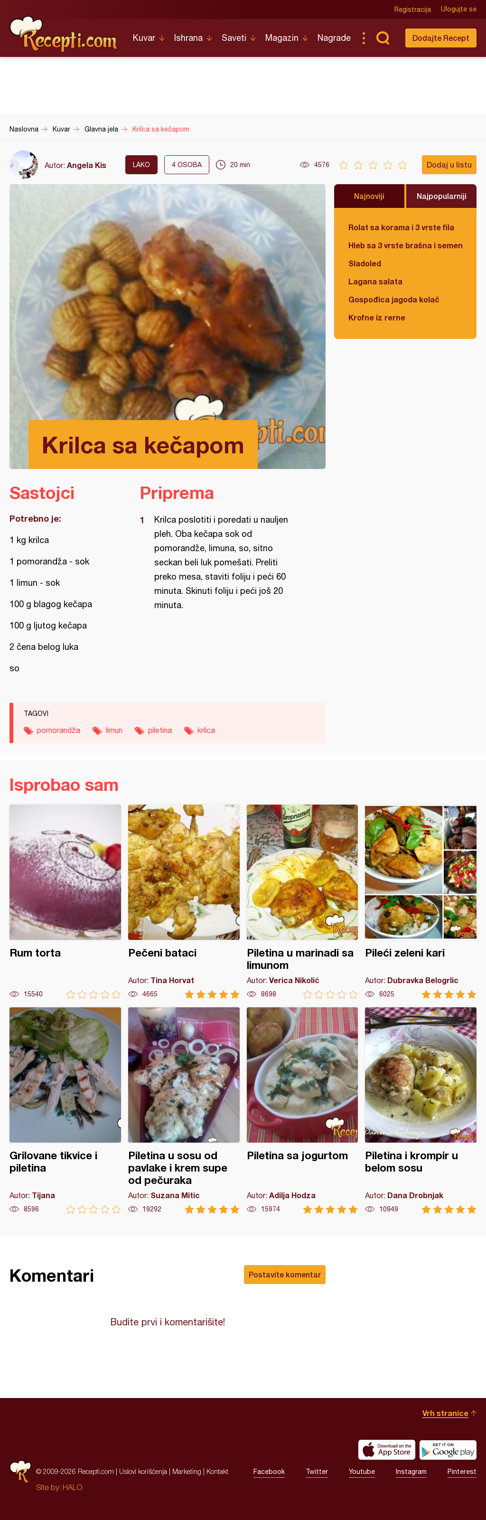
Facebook (269, 1471)
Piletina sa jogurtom (302, 1110)
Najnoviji (369, 195)
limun (114, 730)
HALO (72, 1487)
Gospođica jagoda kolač (393, 299)
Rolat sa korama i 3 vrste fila (401, 227)
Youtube (362, 1471)
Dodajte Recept (440, 37)
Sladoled (364, 263)
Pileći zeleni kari (421, 902)
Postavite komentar (285, 1274)
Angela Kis (86, 164)
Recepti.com (64, 34)
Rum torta (65, 902)
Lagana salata (375, 281)
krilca (206, 730)
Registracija (412, 9)
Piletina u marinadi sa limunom (302, 902)
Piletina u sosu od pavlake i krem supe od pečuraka (184, 1110)
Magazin (282, 38)
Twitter (317, 1471)
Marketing (186, 1471)
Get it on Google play (448, 1450)
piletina (160, 730)
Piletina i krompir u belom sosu (421, 1110)
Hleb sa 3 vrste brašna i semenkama (405, 245)
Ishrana (188, 38)
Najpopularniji (442, 195)
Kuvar (144, 38)
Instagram (411, 1471)
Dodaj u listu (449, 164)
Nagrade (334, 38)
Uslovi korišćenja (143, 1471)
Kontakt (217, 1471)
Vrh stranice (445, 1412)
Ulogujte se (459, 9)
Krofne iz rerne (376, 317)
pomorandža (58, 730)
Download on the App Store (386, 1450)
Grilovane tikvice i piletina (65, 1110)
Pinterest (462, 1471)
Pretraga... (382, 38)
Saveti (234, 38)
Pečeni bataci (184, 902)
